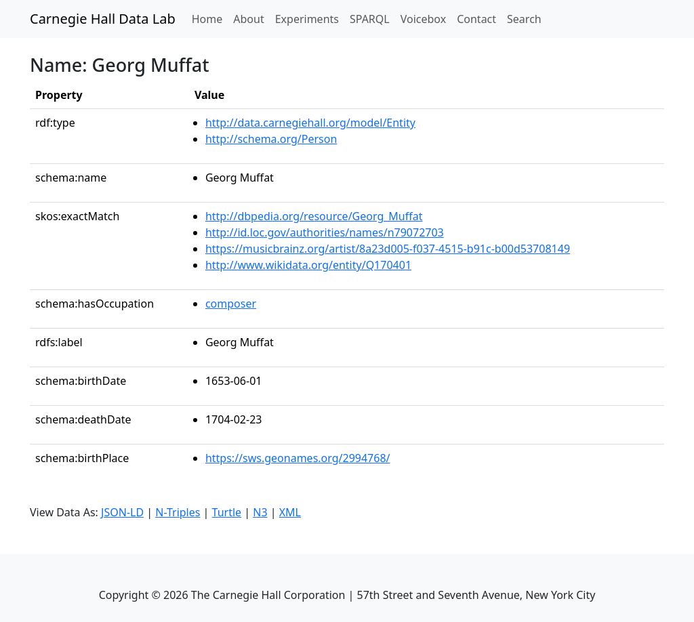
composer (230, 303)
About (248, 19)
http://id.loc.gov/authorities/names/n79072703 (324, 232)
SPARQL (370, 19)
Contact (476, 19)
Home (210, 18)
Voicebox (423, 19)
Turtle (227, 512)
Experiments (307, 19)
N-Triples (177, 512)
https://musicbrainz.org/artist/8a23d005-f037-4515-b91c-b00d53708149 (387, 248)
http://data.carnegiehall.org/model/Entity (310, 122)
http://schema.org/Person (271, 138)
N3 (260, 512)
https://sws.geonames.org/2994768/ (297, 458)
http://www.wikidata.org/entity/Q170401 (308, 264)
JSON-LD (122, 512)
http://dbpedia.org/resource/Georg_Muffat (314, 216)
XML (290, 512)
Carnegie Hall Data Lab (103, 18)
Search (524, 19)
